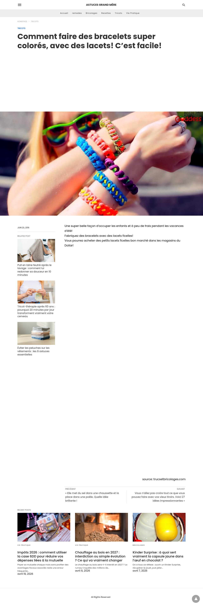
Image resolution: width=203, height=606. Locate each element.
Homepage (22, 21)
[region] (101, 77)
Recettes (106, 13)
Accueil (64, 13)
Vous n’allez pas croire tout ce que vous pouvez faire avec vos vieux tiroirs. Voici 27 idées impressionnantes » (158, 497)
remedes (77, 13)
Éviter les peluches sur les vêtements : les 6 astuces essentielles (33, 351)
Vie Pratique (133, 13)
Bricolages (91, 13)
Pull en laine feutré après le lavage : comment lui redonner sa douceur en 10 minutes (34, 270)
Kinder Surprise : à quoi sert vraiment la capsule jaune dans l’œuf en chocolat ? (158, 556)
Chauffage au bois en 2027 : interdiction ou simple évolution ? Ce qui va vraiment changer (100, 556)
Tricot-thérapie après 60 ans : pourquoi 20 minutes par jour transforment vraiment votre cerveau (36, 311)
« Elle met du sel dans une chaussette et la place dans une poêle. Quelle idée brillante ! (92, 497)
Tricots (118, 13)
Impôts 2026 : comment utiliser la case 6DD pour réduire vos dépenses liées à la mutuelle (42, 556)
